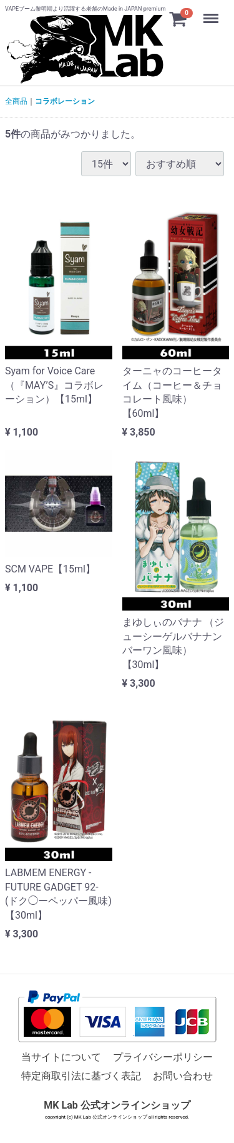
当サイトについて (61, 1058)
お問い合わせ (183, 1076)
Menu (212, 12)
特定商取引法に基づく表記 (81, 1076)
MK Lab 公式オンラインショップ (117, 1105)
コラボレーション (65, 101)
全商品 (16, 101)
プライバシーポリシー (163, 1058)
